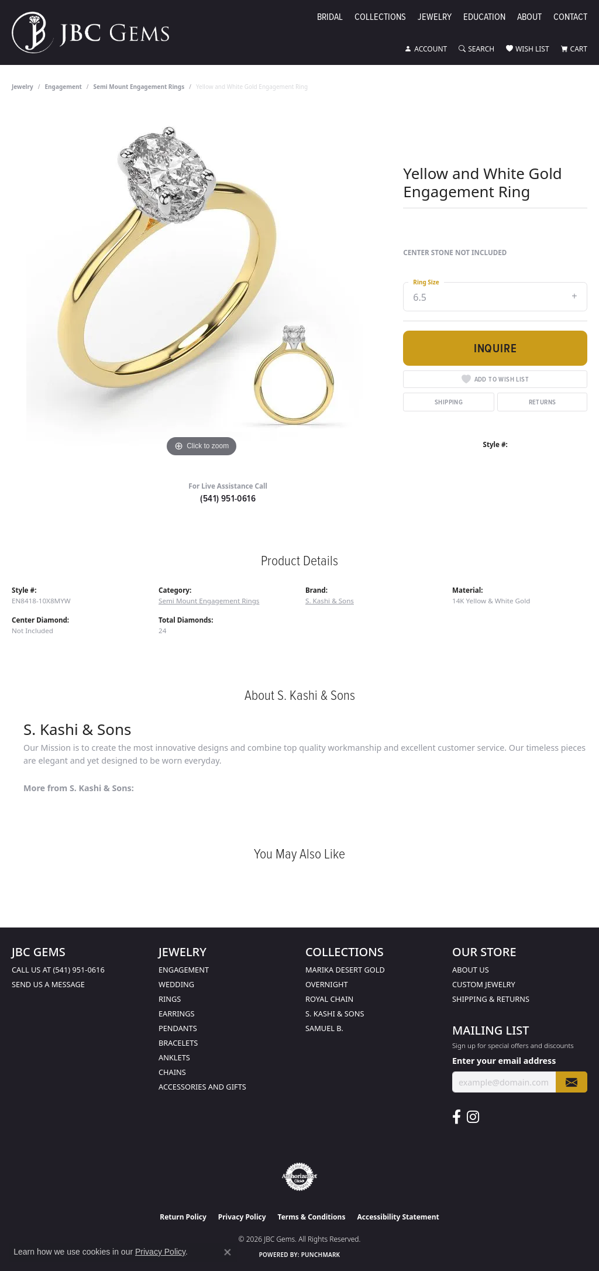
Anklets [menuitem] (174, 1057)
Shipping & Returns (490, 999)
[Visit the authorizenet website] (299, 1176)
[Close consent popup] (227, 1252)
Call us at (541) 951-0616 (58, 969)
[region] (201, 284)
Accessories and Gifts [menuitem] (202, 1086)
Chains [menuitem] (172, 1072)
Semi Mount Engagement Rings (139, 87)
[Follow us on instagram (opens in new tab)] (473, 1117)
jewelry (22, 87)
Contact (570, 17)
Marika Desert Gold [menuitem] (345, 969)
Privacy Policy (242, 1217)
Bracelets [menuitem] (178, 1043)
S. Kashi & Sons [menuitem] (334, 1013)
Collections (380, 17)
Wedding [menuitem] (176, 984)
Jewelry (435, 17)
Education (484, 17)
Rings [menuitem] (170, 999)
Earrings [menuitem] (177, 1013)
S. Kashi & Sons (329, 600)
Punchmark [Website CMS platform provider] (320, 1255)
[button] (426, 49)
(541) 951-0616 (228, 498)
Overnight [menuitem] (326, 984)
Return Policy (183, 1217)
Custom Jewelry (483, 984)
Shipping (449, 402)
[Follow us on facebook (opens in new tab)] (456, 1117)
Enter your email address (504, 1060)
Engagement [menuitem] (184, 969)
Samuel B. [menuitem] (324, 1028)
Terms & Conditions (312, 1217)
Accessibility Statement (398, 1217)
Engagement (63, 87)
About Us (470, 969)
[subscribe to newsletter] (571, 1082)
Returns (542, 402)
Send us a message (48, 984)
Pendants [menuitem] (178, 1028)
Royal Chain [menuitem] (329, 999)
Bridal (330, 17)
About (529, 17)
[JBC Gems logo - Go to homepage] (96, 32)
